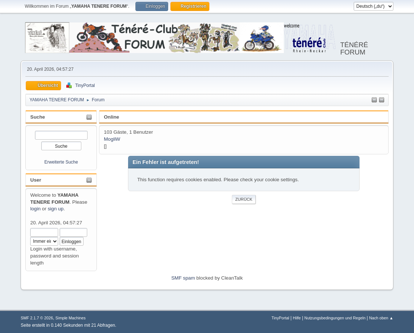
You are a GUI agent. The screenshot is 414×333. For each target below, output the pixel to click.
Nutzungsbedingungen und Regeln (334, 318)
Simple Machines (71, 318)
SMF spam (183, 278)
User (35, 180)
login (35, 208)
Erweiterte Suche (61, 162)
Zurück (243, 199)
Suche (37, 117)
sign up (56, 208)
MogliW (112, 139)
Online (111, 117)
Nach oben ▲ (381, 318)
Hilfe (297, 318)
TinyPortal (280, 318)
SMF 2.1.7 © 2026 (37, 318)
